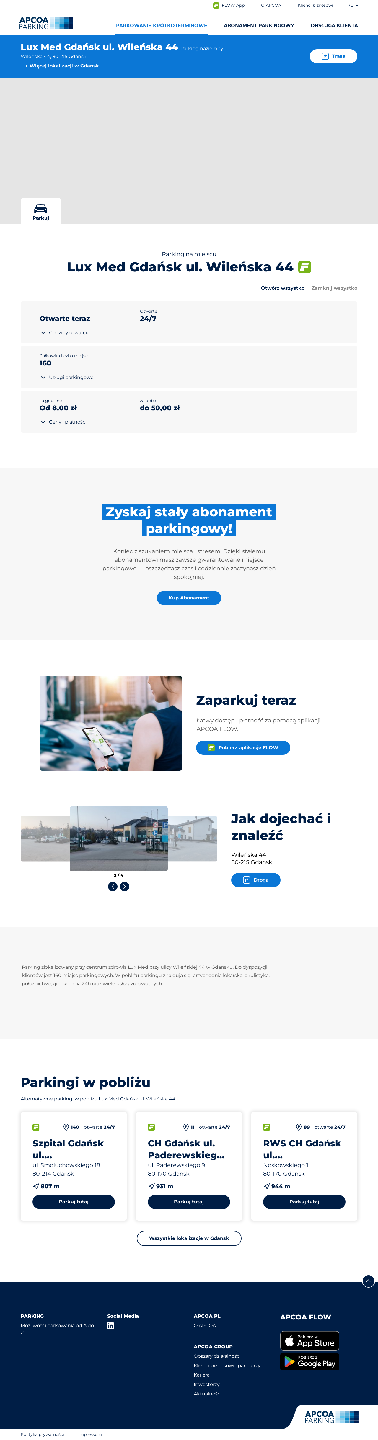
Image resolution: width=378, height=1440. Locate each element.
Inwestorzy (207, 1384)
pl (353, 5)
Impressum (90, 1434)
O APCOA (205, 1325)
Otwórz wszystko (282, 288)
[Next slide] (124, 886)
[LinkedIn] (110, 1325)
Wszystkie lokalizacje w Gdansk (189, 1238)
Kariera (202, 1375)
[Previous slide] (113, 886)
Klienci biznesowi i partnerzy (227, 1365)
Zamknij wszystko (334, 288)
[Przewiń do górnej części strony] (368, 1281)
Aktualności (207, 1394)
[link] (318, 1341)
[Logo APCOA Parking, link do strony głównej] (46, 23)
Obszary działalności (217, 1356)
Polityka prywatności (42, 1434)
